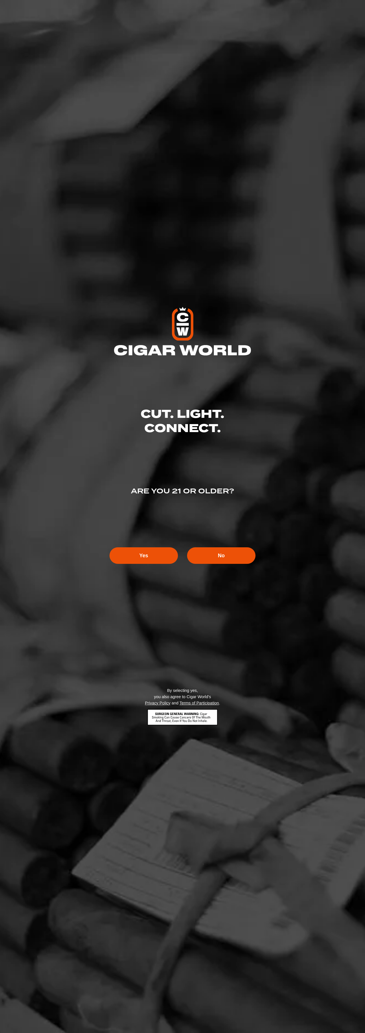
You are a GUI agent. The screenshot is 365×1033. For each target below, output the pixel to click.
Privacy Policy (158, 703)
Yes (143, 555)
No (221, 555)
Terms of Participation (199, 703)
